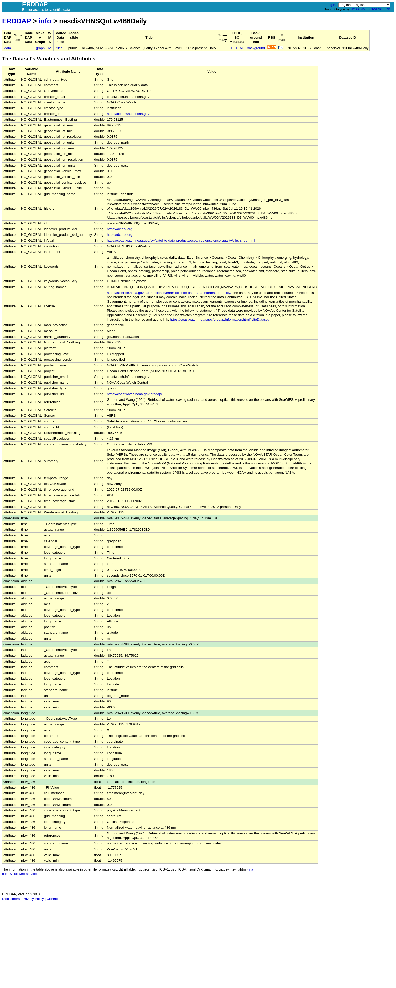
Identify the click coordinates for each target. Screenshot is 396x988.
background (256, 48)
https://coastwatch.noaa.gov (128, 114)
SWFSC (377, 9)
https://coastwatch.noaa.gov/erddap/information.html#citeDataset (219, 319)
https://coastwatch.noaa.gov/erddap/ (134, 394)
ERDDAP (16, 21)
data (7, 48)
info (45, 21)
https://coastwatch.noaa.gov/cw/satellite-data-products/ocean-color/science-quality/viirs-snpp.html (181, 240)
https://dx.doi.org (119, 229)
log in (332, 5)
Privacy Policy (33, 899)
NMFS (365, 9)
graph (40, 48)
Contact (53, 899)
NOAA (354, 9)
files (59, 48)
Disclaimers (11, 899)
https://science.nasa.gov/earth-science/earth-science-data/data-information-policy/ (169, 293)
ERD (386, 9)
